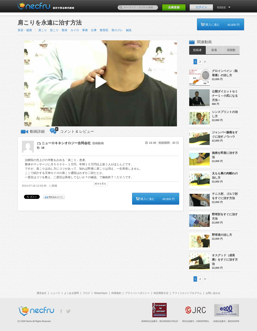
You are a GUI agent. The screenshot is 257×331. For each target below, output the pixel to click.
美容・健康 (25, 30)
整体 (64, 30)
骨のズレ (117, 30)
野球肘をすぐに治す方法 (225, 216)
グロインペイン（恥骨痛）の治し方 (225, 73)
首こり (54, 30)
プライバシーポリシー (137, 293)
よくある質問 (71, 293)
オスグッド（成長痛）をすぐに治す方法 (225, 259)
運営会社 (41, 293)
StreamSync (100, 293)
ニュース (55, 293)
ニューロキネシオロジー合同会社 (66, 143)
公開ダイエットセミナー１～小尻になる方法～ (225, 96)
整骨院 (104, 30)
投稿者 (197, 50)
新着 (214, 50)
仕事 (94, 30)
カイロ (74, 30)
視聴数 (231, 50)
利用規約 (116, 293)
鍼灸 (129, 30)
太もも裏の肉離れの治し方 (225, 175)
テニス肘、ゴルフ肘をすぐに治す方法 (225, 196)
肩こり (42, 30)
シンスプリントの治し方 (225, 114)
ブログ (86, 293)
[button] (100, 83)
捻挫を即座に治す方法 (225, 155)
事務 (85, 30)
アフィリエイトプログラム (187, 293)
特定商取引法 (161, 293)
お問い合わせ (213, 293)
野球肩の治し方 (222, 234)
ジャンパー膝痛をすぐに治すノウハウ (225, 134)
